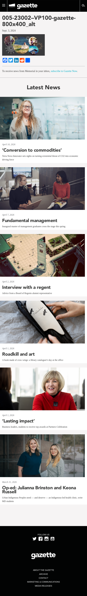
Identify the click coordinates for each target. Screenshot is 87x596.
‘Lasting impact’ (18, 421)
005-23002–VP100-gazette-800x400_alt (39, 21)
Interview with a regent (26, 287)
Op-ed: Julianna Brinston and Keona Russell (39, 490)
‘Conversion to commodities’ (32, 150)
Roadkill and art (18, 354)
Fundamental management (29, 220)
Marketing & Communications (43, 582)
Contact (43, 578)
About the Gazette (43, 570)
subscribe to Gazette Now (64, 71)
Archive (43, 574)
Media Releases (43, 586)
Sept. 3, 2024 (9, 30)
